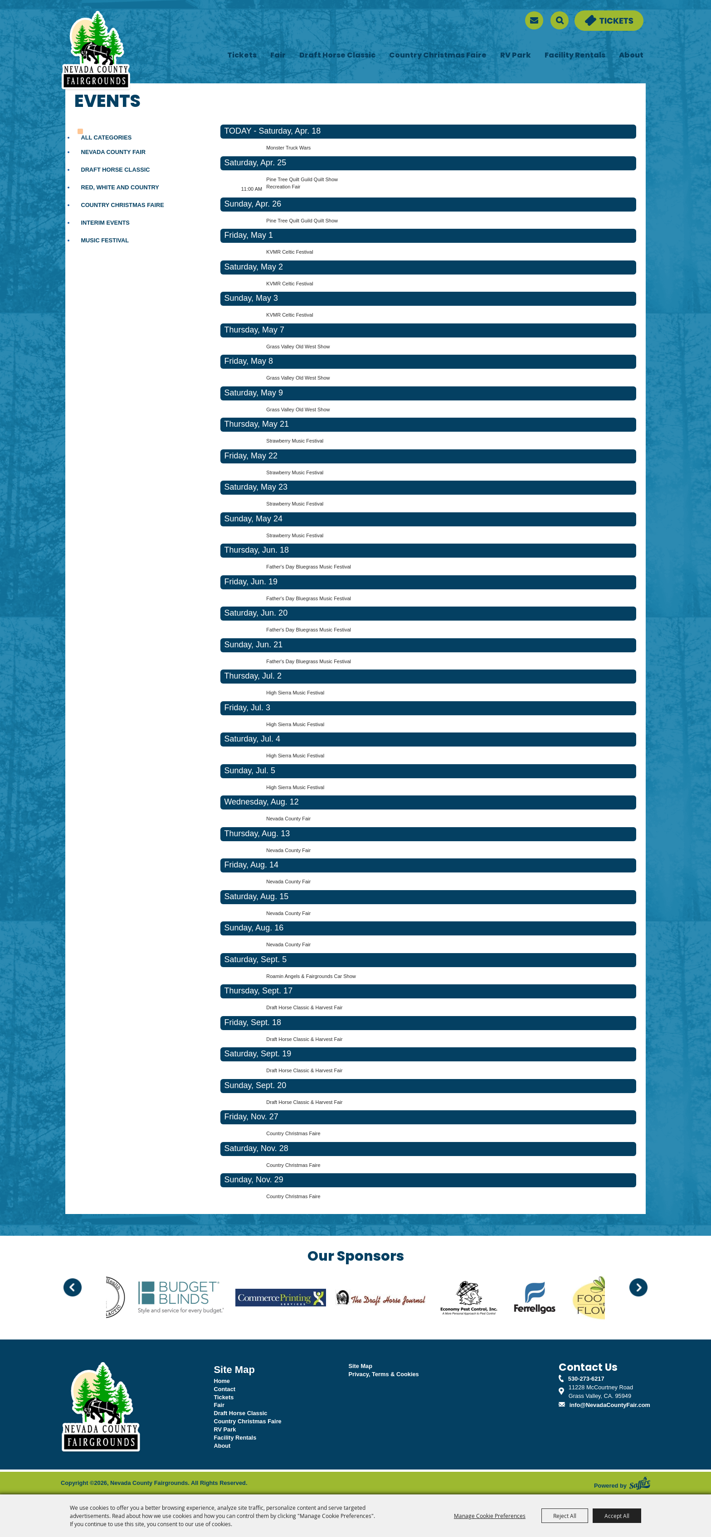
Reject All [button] (564, 1515)
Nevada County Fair (113, 152)
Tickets (242, 55)
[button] (72, 1287)
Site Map (360, 1366)
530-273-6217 (586, 1378)
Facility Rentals (575, 55)
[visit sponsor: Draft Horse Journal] (396, 1299)
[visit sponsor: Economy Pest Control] (485, 1299)
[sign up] (534, 20)
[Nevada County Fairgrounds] (96, 51)
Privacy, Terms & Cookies (383, 1374)
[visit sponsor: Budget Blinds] (196, 1298)
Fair (278, 55)
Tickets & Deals (596, 14)
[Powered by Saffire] (639, 1483)
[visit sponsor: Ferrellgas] (550, 1299)
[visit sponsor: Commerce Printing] (296, 1299)
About (631, 55)
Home (222, 1381)
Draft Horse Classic (337, 55)
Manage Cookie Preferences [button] (490, 1515)
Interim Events (105, 222)
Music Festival (105, 240)
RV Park (515, 55)
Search (559, 20)
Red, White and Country (120, 187)
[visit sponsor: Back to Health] (119, 1299)
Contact (224, 1389)
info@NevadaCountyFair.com (610, 1405)
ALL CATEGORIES (106, 137)
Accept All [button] (616, 1515)
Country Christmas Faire (438, 55)
